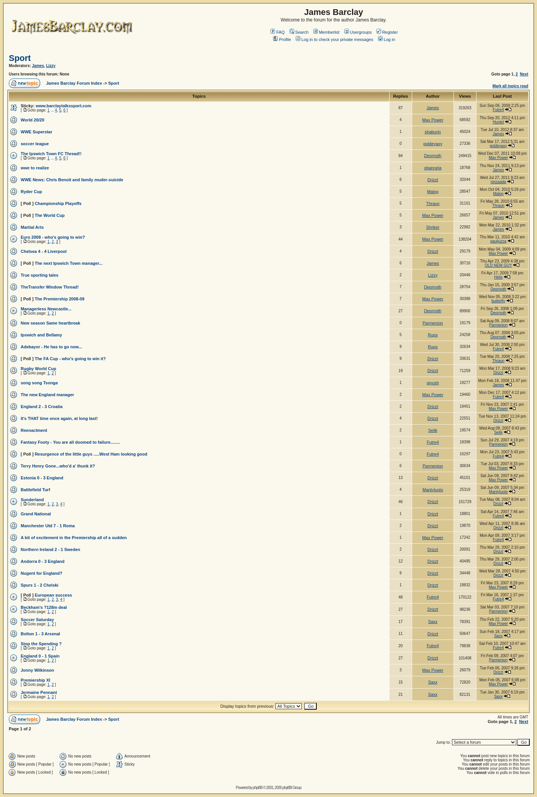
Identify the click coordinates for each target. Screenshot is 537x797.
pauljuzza (498, 241)
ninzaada (498, 182)
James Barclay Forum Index (74, 83)
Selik (432, 430)
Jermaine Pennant (39, 692)
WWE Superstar (36, 132)
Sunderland (32, 499)
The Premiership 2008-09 (60, 299)
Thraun (432, 203)
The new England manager (47, 394)
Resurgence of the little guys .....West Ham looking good (91, 454)
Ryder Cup (31, 191)
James (38, 66)
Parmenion (432, 323)
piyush (433, 382)
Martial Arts (32, 227)
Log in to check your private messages (334, 39)
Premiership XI (35, 680)
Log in (386, 39)
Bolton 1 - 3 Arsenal (40, 633)
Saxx (432, 621)
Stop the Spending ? (41, 643)
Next (524, 74)
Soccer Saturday (37, 619)
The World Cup (50, 215)
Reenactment (34, 430)
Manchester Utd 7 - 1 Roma (48, 525)
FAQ (277, 32)
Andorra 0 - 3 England (42, 561)
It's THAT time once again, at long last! (59, 418)
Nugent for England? (41, 573)
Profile (282, 39)
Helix (498, 277)
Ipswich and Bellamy (41, 335)
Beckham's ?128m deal (44, 607)
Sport (20, 58)
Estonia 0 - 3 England (42, 478)
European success (53, 595)
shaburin (433, 132)
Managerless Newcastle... (46, 309)
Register (387, 32)
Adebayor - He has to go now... (51, 346)
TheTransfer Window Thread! (50, 287)
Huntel (498, 122)
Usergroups (358, 32)
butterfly (498, 301)
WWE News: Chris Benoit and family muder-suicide (72, 179)
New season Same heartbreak (50, 323)
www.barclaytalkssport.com (63, 105)
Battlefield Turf (35, 489)
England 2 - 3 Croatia (41, 406)
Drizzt (432, 179)
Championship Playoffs (58, 203)
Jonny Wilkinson (37, 670)
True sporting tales (39, 275)
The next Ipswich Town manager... (69, 263)
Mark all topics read (510, 86)
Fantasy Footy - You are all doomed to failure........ (70, 442)
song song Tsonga (39, 382)
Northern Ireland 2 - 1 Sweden (50, 549)
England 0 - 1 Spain (40, 656)
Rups (433, 335)
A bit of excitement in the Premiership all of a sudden (74, 537)
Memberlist (326, 32)
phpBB (257, 788)
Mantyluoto (432, 489)
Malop (433, 191)
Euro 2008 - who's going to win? (53, 237)
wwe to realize (35, 168)
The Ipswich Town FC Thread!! (51, 153)
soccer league (35, 143)
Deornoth (432, 155)
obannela (432, 168)
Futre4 (498, 110)
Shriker (432, 227)
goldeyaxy (432, 143)
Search (299, 32)
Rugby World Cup (38, 368)
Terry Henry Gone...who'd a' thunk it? (58, 466)
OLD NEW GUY (498, 265)
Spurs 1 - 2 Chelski (39, 585)
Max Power (432, 120)
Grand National (36, 514)
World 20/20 (32, 120)
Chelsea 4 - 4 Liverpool (44, 251)
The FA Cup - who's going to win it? (70, 358)
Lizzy (50, 66)
